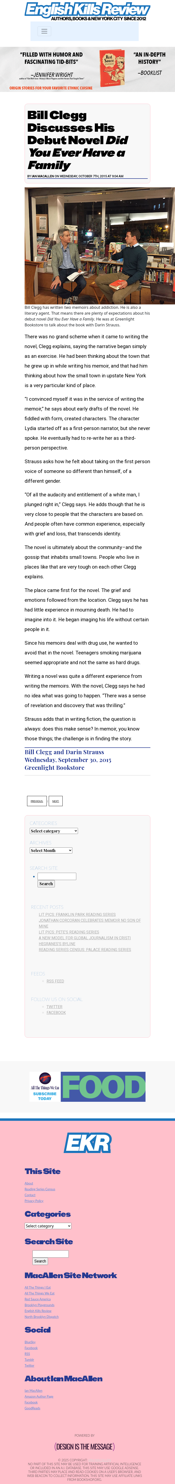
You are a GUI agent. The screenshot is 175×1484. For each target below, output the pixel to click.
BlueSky (30, 1342)
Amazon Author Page (39, 1396)
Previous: (37, 801)
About (29, 1183)
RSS (27, 1354)
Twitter (54, 1006)
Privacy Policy (34, 1201)
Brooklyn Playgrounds (39, 1305)
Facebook (56, 1012)
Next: (55, 801)
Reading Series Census (40, 1189)
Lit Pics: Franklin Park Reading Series (77, 914)
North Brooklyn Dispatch (42, 1317)
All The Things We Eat (40, 1293)
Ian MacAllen (43, 176)
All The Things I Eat (38, 1287)
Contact (30, 1195)
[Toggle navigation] (44, 31)
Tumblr (29, 1360)
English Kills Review (38, 1311)
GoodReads (32, 1408)
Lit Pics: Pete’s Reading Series (69, 932)
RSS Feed (55, 981)
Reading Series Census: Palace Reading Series (85, 949)
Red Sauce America (38, 1299)
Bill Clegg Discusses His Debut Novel (77, 140)
